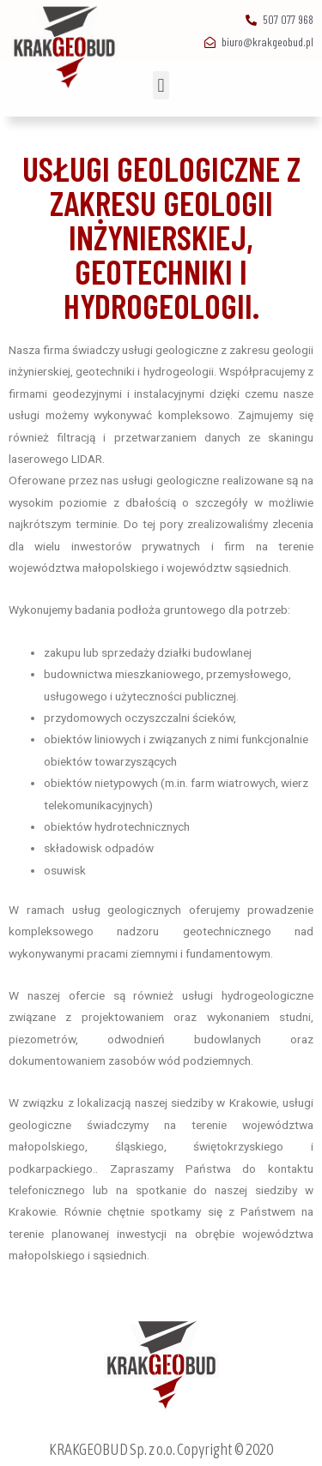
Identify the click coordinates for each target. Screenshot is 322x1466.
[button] (161, 85)
